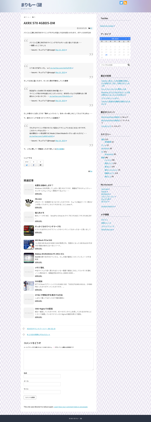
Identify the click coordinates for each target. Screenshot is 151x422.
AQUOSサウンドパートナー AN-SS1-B (38, 328)
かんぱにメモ (106, 126)
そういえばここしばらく (110, 98)
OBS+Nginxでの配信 (44, 308)
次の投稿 (59, 149)
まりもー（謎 (31, 5)
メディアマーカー (108, 196)
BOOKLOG (106, 194)
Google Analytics (108, 206)
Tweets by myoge (107, 26)
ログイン (104, 219)
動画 (103, 157)
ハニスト (108, 160)
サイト (26, 389)
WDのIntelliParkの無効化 (110, 117)
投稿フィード (106, 223)
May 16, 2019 (61, 50)
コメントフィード (107, 226)
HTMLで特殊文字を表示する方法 (49, 295)
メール (26, 381)
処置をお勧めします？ (44, 185)
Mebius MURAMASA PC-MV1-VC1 (49, 253)
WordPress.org (107, 229)
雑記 (103, 139)
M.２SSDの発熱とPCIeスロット (36, 334)
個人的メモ (39, 212)
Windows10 (109, 154)
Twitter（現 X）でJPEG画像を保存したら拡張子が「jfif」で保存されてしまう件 (115, 83)
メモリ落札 (39, 267)
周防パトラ (109, 163)
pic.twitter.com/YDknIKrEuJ (61, 96)
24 (106, 54)
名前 (25, 373)
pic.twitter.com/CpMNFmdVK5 (42, 136)
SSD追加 (38, 281)
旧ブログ (105, 201)
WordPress (105, 148)
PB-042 (38, 199)
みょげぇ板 (106, 199)
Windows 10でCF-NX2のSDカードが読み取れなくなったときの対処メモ (115, 93)
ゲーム (103, 145)
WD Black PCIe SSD (43, 240)
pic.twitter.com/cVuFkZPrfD (61, 68)
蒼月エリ (108, 166)
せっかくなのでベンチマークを (48, 226)
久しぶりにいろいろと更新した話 (113, 89)
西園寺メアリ (109, 173)
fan (91, 171)
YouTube (105, 189)
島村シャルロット (111, 170)
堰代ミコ (108, 176)
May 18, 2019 (61, 100)
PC (91, 28)
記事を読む (38, 194)
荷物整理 (108, 141)
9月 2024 (115, 38)
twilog (104, 191)
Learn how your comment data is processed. (71, 407)
